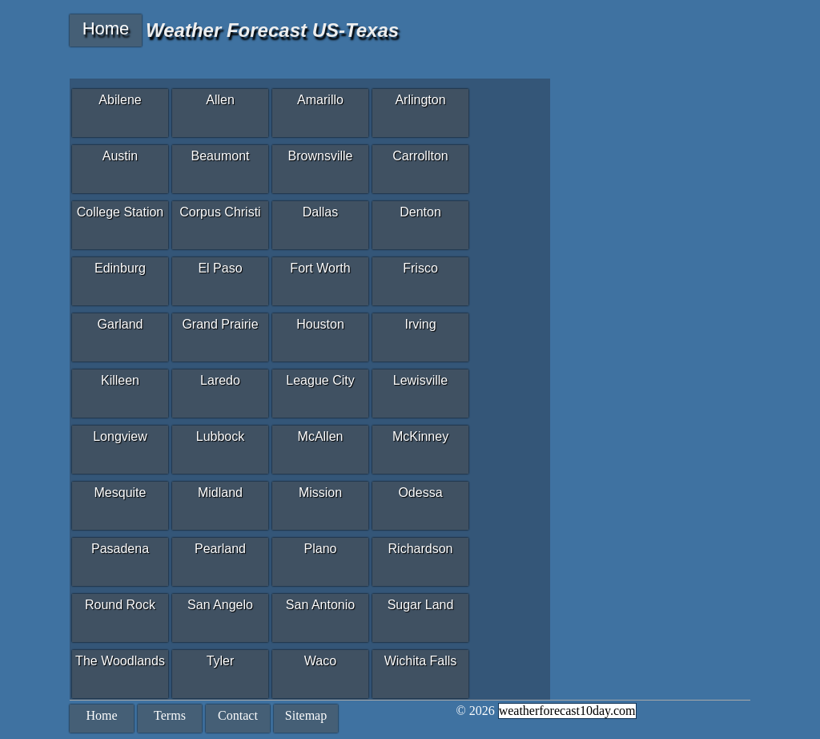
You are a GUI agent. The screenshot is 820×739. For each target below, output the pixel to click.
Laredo (220, 380)
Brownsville (320, 156)
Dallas (320, 212)
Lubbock (220, 436)
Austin (120, 156)
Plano (320, 548)
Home (106, 28)
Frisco (420, 268)
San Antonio (320, 605)
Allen (220, 100)
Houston (320, 324)
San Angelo (220, 605)
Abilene (119, 100)
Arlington (420, 100)
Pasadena (120, 548)
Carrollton (420, 156)
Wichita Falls (420, 661)
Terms (170, 715)
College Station (120, 212)
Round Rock (120, 605)
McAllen (321, 436)
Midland (220, 492)
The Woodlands (120, 661)
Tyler (221, 661)
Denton (420, 212)
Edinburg (120, 268)
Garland (120, 324)
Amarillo (320, 100)
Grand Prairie (220, 324)
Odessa (420, 492)
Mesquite (120, 492)
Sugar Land (421, 605)
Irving (420, 324)
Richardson (420, 548)
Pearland (220, 548)
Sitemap (306, 715)
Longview (120, 436)
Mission (320, 492)
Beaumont (220, 156)
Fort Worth (320, 268)
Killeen (120, 380)
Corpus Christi (219, 212)
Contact (238, 715)
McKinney (420, 436)
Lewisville (420, 380)
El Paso (220, 268)
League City (320, 380)
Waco (320, 661)
